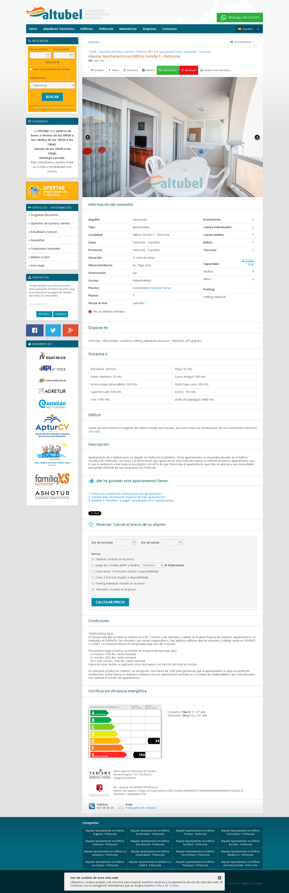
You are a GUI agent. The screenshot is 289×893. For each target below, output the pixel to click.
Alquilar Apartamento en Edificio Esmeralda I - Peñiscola (150, 832)
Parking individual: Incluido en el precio (118, 583)
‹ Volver (92, 51)
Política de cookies (167, 885)
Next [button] (257, 137)
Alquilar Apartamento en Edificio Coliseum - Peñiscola (104, 842)
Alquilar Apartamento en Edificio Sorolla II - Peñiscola (195, 842)
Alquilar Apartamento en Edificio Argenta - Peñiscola (104, 832)
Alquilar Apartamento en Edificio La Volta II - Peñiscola (150, 863)
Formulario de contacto (141, 808)
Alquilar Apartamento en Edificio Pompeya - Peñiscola (195, 863)
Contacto (169, 29)
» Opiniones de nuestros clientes (49, 223)
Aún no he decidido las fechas (50, 69)
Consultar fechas (160, 288)
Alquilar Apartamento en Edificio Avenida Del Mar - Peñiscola (240, 863)
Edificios (86, 29)
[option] (172, 137)
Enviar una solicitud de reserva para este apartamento (126, 493)
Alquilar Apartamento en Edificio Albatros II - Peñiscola (240, 853)
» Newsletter (36, 240)
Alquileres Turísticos (58, 29)
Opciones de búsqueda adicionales (54, 107)
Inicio (33, 29)
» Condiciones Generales (44, 248)
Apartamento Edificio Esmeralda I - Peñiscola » (185, 51)
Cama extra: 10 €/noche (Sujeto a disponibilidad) (125, 571)
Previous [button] (88, 137)
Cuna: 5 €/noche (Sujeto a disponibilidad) (120, 577)
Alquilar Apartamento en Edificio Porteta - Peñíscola (195, 832)
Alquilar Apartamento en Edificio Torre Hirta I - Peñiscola (240, 832)
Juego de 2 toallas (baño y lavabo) (138, 565)
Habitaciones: (38, 78)
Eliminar (60, 314)
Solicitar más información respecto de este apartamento (128, 497)
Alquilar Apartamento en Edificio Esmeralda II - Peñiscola (150, 853)
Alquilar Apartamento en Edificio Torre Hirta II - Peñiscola (195, 853)
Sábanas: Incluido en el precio (113, 559)
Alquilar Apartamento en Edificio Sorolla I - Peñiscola (240, 842)
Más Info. (44, 314)
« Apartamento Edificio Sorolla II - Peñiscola (122, 51)
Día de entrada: (102, 542)
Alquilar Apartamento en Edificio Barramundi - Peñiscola (150, 842)
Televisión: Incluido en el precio (114, 589)
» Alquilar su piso (39, 257)
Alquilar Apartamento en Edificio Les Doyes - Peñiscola (104, 863)
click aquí (94, 431)
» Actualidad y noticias (42, 232)
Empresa (149, 29)
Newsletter (128, 29)
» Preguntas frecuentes (43, 215)
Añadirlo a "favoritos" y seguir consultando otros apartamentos (132, 500)
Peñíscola (106, 29)
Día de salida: (150, 542)
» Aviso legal (36, 265)
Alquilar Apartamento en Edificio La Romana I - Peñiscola (105, 853)
